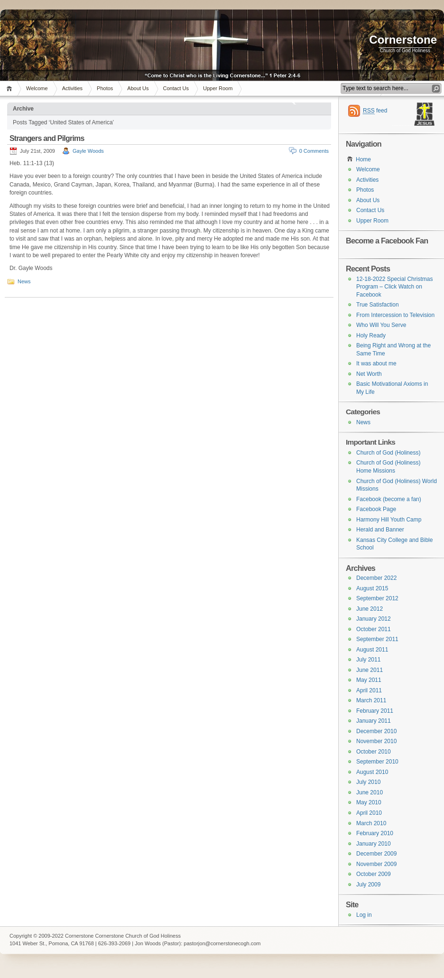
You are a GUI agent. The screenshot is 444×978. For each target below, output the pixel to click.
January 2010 (373, 843)
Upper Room (217, 88)
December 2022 (376, 578)
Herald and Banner (380, 529)
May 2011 (368, 680)
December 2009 (376, 853)
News (24, 281)
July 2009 (368, 884)
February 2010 (374, 833)
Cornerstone (403, 39)
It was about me (376, 363)
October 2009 (373, 874)
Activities (72, 88)
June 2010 (369, 792)
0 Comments (314, 151)
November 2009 (376, 864)
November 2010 (376, 741)
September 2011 (377, 639)
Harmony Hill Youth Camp (388, 519)
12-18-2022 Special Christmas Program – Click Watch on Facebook (394, 287)
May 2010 (368, 802)
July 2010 (368, 782)
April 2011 (369, 690)
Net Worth (369, 374)
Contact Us (176, 88)
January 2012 (373, 618)
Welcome (37, 88)
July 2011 (368, 659)
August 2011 (372, 649)
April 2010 (369, 813)
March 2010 (371, 823)
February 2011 (374, 711)
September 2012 (377, 598)
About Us (137, 88)
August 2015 (372, 588)
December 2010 (376, 731)
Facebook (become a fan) (388, 499)
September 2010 (377, 761)
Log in (364, 915)
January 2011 (373, 720)
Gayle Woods (88, 151)
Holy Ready (371, 335)
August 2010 (372, 772)
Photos (105, 88)
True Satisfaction (377, 304)
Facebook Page (376, 509)
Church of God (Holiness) (388, 452)
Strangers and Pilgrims (46, 138)
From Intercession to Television (395, 315)
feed (375, 110)
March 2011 (371, 700)
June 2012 (369, 608)
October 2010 (373, 751)
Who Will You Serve (381, 325)
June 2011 (369, 670)
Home (10, 88)
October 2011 (373, 629)
